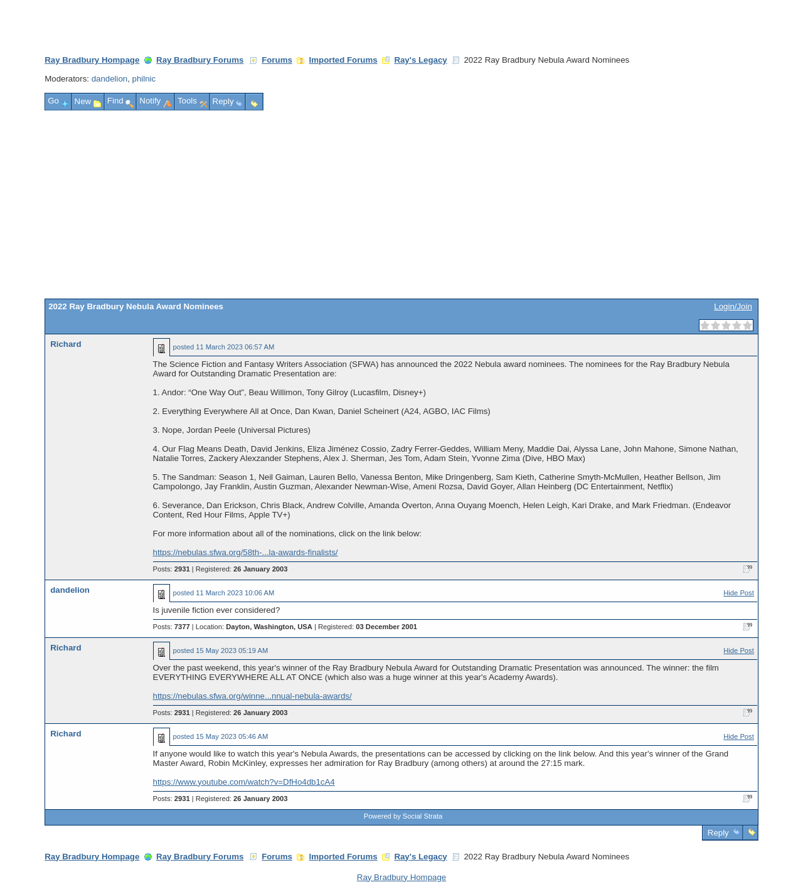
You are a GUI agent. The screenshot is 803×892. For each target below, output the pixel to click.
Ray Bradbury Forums (199, 60)
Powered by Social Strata (403, 816)
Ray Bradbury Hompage (92, 60)
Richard (65, 344)
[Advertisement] (401, 204)
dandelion (110, 78)
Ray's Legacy (420, 60)
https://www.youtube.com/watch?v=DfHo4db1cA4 (244, 782)
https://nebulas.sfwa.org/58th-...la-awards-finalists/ (245, 552)
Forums (277, 60)
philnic (144, 78)
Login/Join (733, 306)
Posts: (171, 569)
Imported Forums (343, 60)
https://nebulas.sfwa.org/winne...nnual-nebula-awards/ (252, 696)
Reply (718, 832)
